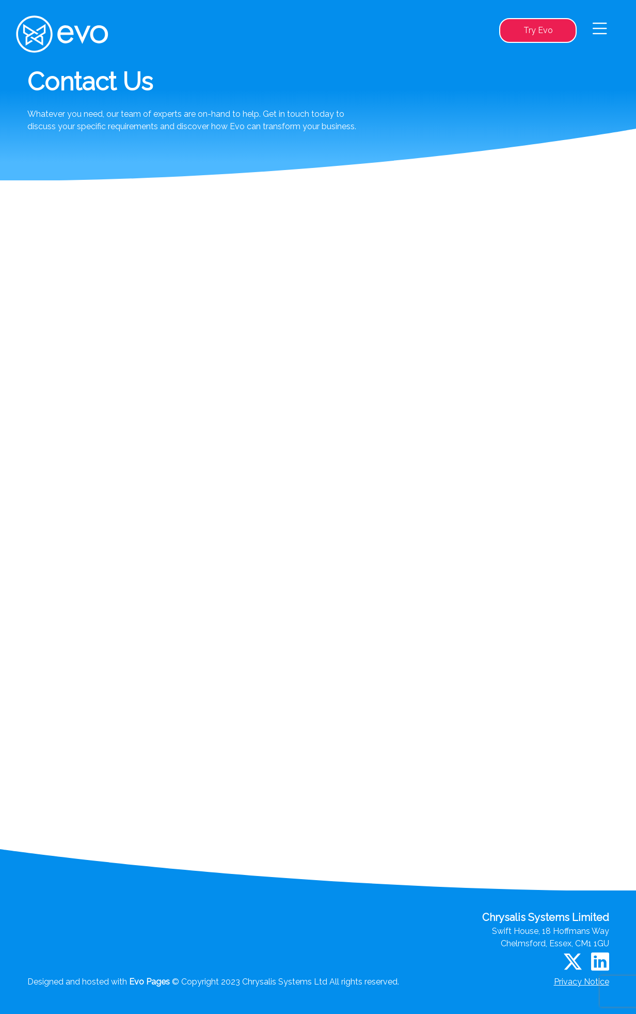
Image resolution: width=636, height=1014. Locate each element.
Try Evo (538, 30)
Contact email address (122, 446)
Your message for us (120, 540)
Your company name (120, 399)
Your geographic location (125, 494)
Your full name (111, 351)
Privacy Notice (581, 982)
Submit (467, 742)
